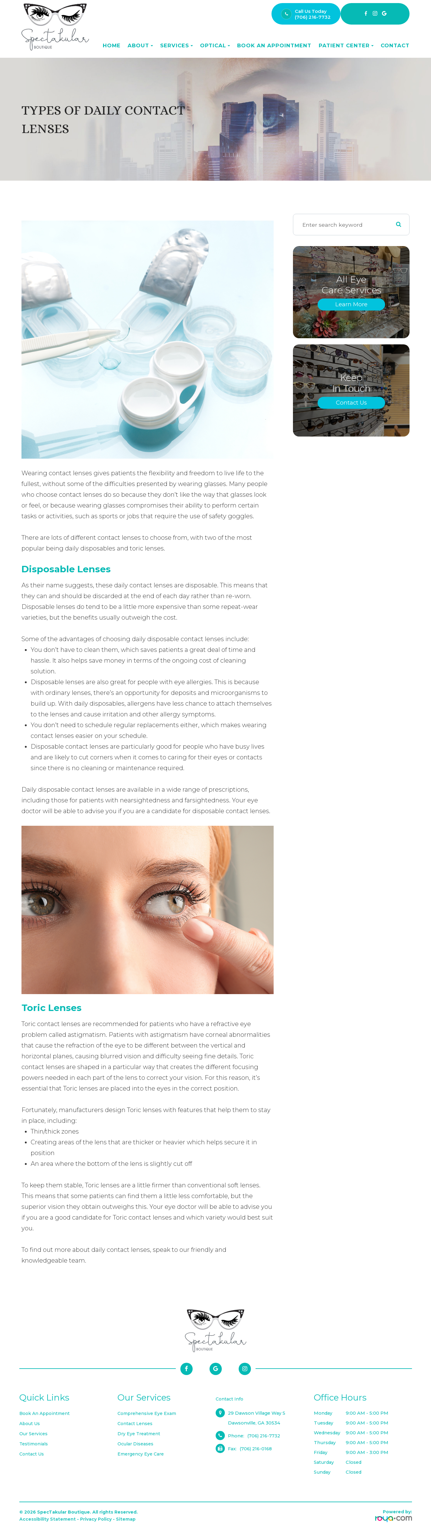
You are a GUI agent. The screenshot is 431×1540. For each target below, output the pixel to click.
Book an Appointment (274, 45)
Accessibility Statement (47, 1519)
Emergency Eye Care (141, 1454)
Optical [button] (215, 45)
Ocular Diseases (136, 1444)
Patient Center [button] (346, 45)
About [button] (140, 45)
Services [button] (176, 45)
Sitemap (126, 1519)
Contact (395, 45)
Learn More (351, 304)
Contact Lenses (135, 1423)
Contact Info (230, 1399)
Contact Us (351, 402)
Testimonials (33, 1444)
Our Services (34, 1433)
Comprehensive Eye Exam (147, 1413)
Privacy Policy (96, 1519)
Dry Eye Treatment (139, 1433)
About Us (30, 1423)
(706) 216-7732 (313, 17)
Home (112, 45)
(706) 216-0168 (257, 1449)
